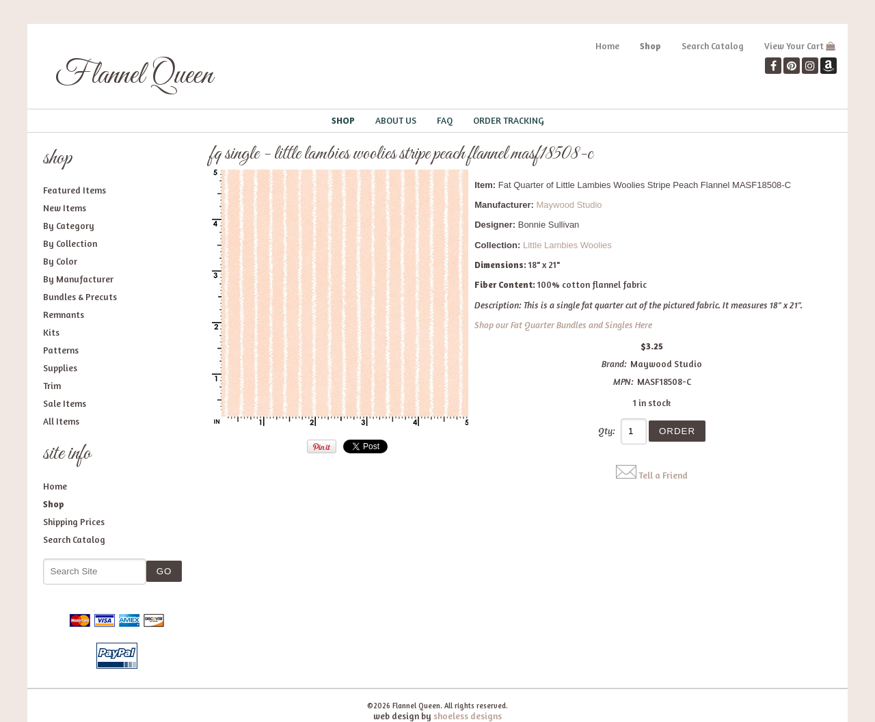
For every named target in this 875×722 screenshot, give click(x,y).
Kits (51, 332)
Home (607, 45)
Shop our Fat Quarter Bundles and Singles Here (563, 324)
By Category (68, 225)
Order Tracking (508, 120)
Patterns (61, 350)
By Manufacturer (78, 278)
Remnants (63, 314)
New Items (64, 207)
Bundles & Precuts (80, 296)
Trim (52, 385)
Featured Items (74, 190)
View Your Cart (794, 45)
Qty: (606, 430)
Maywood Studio (569, 205)
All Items (61, 421)
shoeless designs (467, 715)
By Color (60, 261)
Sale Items (64, 403)
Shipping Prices (74, 521)
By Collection (70, 243)
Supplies (60, 367)
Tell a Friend (663, 475)
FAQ (445, 120)
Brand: (614, 363)
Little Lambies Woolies (567, 245)
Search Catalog (713, 45)
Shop (650, 45)
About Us (395, 120)
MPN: (623, 381)
